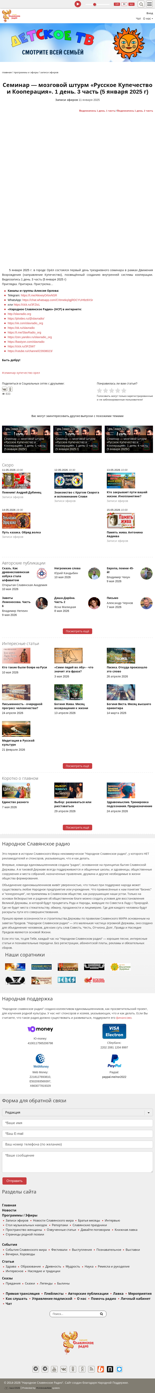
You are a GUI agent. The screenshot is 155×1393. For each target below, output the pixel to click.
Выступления (82, 1249)
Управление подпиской (52, 1298)
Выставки (133, 1249)
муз (131, 4)
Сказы (7, 1278)
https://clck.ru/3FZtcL (27, 304)
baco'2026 (12, 1388)
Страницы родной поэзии (25, 1234)
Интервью (112, 1220)
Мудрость (73, 1266)
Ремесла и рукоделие (113, 1266)
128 (117, 4)
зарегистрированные (140, 396)
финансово (123, 1017)
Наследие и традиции (44, 1271)
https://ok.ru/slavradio (21, 327)
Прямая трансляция (23, 1293)
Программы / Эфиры (19, 1215)
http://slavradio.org (19, 314)
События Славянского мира (26, 1249)
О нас (81, 1298)
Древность (53, 1266)
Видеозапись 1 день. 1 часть (97, 110)
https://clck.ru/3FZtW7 (21, 346)
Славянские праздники (90, 1225)
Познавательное (108, 1249)
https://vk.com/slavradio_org (25, 323)
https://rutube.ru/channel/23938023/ (30, 351)
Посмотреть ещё (77, 631)
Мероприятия (140, 1293)
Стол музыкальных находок (26, 1225)
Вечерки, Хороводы (20, 1254)
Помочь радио (103, 1298)
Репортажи (60, 1225)
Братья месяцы (89, 1220)
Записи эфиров (66, 99)
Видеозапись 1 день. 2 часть (135, 110)
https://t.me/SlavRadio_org (24, 332)
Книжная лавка (126, 1229)
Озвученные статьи (61, 1229)
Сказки (30, 1283)
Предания (13, 1283)
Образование (31, 1266)
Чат (138, 18)
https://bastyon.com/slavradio (26, 341)
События (9, 1244)
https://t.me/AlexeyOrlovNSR (39, 295)
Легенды (46, 1283)
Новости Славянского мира (53, 1220)
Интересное (14, 1271)
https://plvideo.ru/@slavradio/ (26, 318)
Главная (9, 1205)
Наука (89, 1266)
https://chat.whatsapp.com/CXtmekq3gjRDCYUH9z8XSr (57, 300)
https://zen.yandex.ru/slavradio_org (30, 337)
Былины (63, 1283)
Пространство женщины (24, 1229)
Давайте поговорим (95, 1229)
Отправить (14, 1181)
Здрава (11, 1266)
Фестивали (59, 1249)
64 (124, 4)
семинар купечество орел (22, 372)
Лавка (118, 1293)
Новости (9, 1210)
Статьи (8, 1261)
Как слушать (16, 1298)
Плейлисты (54, 1293)
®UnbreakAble (44, 1388)
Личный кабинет (136, 1298)
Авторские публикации (88, 1293)
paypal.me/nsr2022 (114, 1076)
